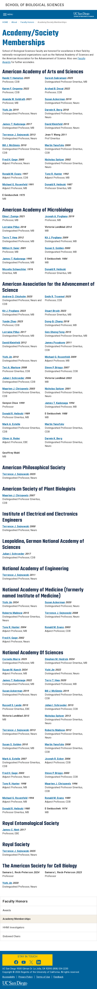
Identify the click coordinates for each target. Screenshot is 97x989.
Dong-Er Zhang (54, 321)
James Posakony (55, 342)
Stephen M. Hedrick (56, 659)
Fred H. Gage (10, 159)
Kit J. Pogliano (53, 237)
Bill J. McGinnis (11, 145)
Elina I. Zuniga (10, 216)
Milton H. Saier (11, 248)
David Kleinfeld (54, 124)
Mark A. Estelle (11, 424)
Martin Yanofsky (54, 145)
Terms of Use (43, 977)
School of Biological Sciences (34, 5)
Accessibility (8, 977)
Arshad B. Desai (54, 88)
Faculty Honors (27, 22)
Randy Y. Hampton (12, 78)
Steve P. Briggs (54, 367)
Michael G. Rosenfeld (14, 184)
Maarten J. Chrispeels (15, 388)
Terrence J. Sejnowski (15, 134)
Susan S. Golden (54, 248)
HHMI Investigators (13, 927)
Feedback (58, 977)
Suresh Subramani (55, 78)
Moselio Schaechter (14, 269)
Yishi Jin (7, 109)
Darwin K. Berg (53, 109)
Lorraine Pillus (11, 227)
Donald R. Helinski (55, 184)
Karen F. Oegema (12, 88)
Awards (7, 910)
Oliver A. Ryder (11, 438)
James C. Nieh (10, 829)
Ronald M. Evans (11, 173)
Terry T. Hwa (9, 237)
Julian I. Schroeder (13, 378)
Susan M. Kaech (11, 669)
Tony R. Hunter (53, 173)
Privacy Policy (25, 977)
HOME (5, 22)
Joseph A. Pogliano (56, 216)
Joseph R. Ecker (54, 758)
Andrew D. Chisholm (14, 296)
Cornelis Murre (11, 659)
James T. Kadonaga (13, 124)
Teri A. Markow (11, 367)
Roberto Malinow (12, 612)
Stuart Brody (52, 310)
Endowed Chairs (11, 936)
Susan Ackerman (55, 99)
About (14, 22)
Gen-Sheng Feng (55, 332)
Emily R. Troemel (55, 296)
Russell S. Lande (12, 705)
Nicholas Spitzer (54, 159)
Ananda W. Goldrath (13, 99)
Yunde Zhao (9, 321)
